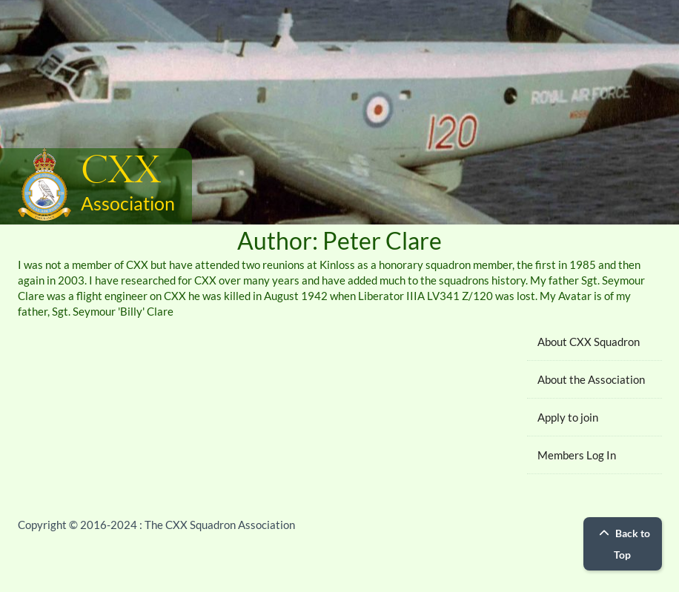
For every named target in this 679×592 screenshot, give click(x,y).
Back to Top (622, 544)
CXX (121, 171)
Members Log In (576, 455)
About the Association (591, 379)
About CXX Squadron (588, 341)
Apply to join (567, 417)
